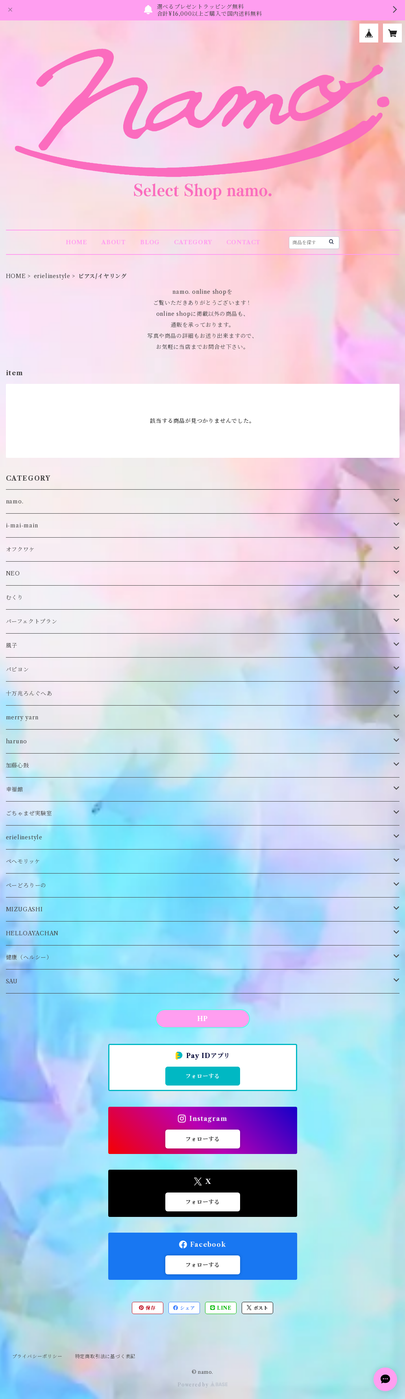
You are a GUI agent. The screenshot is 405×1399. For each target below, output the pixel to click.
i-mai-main (22, 525)
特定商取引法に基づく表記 (105, 1356)
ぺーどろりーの (26, 885)
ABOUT (114, 242)
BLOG (150, 242)
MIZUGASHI (24, 909)
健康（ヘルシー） (29, 957)
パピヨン (17, 669)
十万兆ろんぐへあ (29, 693)
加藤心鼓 (17, 765)
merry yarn (22, 717)
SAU (12, 981)
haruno (16, 741)
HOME (76, 242)
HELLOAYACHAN (32, 933)
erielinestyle (52, 276)
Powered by (202, 1385)
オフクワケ (20, 549)
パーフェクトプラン (31, 621)
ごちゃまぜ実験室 (29, 813)
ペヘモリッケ (23, 861)
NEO (13, 573)
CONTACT (243, 242)
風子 (12, 645)
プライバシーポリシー (37, 1356)
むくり (14, 597)
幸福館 (14, 789)
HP (202, 1019)
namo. (15, 501)
